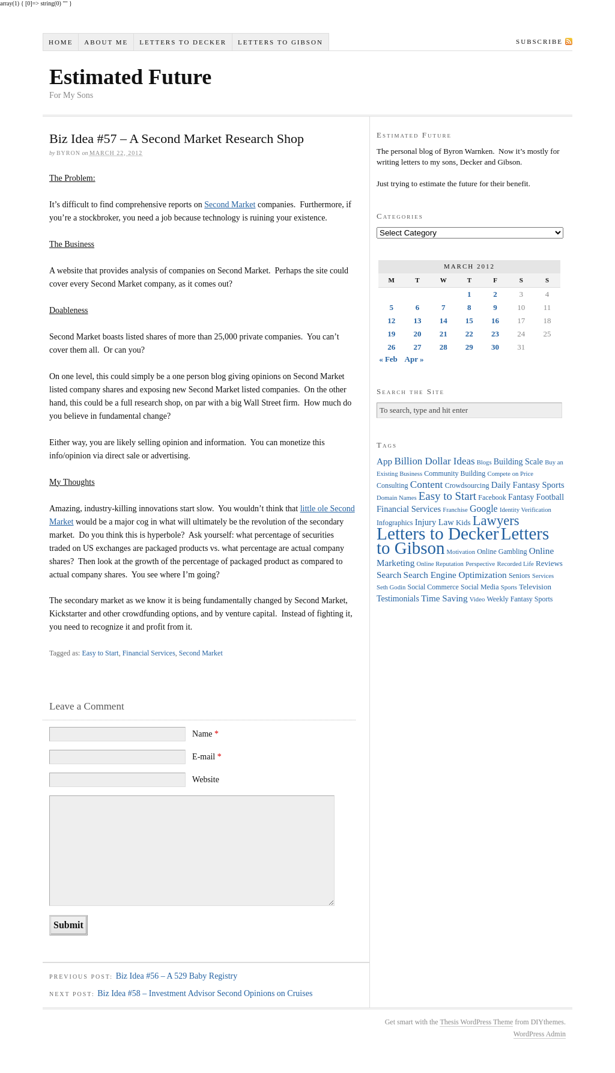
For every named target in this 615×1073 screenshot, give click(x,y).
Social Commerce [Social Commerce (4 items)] (433, 587)
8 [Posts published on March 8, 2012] (469, 307)
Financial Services (149, 653)
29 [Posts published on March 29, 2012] (469, 346)
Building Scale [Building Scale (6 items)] (518, 461)
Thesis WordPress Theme (476, 1022)
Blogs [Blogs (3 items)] (484, 462)
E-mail (207, 756)
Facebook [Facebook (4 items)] (492, 497)
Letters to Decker (182, 42)
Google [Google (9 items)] (484, 508)
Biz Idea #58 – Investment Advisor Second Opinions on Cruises (204, 993)
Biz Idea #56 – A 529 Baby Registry (177, 975)
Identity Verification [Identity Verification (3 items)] (525, 509)
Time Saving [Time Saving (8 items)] (444, 598)
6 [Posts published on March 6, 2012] (418, 307)
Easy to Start (100, 653)
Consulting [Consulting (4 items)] (392, 485)
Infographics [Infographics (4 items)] (395, 522)
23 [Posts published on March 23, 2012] (495, 333)
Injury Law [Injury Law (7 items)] (434, 522)
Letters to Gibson (280, 42)
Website (205, 779)
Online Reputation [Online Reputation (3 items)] (440, 564)
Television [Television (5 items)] (535, 586)
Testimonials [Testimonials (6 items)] (398, 598)
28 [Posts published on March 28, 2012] (443, 346)
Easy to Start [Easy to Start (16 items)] (447, 496)
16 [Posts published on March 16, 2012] (495, 320)
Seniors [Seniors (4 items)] (519, 575)
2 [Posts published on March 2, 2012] (495, 294)
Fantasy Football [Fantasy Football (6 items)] (536, 497)
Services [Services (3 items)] (543, 576)
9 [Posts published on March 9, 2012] (495, 307)
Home (61, 42)
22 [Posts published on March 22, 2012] (469, 333)
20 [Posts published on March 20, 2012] (417, 333)
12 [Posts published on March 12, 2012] (391, 320)
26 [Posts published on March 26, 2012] (391, 346)
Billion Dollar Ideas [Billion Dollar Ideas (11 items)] (434, 461)
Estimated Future (130, 77)
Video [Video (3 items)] (477, 599)
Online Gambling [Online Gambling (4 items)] (502, 551)
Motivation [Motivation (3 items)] (461, 552)
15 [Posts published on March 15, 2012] (469, 320)
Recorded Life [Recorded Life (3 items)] (515, 564)
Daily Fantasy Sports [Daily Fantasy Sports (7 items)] (528, 485)
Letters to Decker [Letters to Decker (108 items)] (438, 533)
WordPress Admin (540, 1034)
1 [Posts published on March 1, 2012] (469, 294)
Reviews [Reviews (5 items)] (549, 563)
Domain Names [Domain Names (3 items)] (397, 497)
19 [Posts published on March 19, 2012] (391, 333)
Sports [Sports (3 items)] (509, 587)
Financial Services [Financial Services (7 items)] (409, 509)
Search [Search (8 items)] (389, 575)
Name (205, 733)
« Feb (388, 358)
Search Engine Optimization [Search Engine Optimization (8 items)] (455, 575)
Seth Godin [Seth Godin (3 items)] (391, 587)
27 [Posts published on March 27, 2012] (417, 346)
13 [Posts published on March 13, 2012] (417, 320)
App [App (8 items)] (384, 461)
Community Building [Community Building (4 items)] (454, 473)
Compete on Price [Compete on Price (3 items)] (510, 473)
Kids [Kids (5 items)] (463, 522)
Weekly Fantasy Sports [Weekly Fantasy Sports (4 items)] (519, 599)
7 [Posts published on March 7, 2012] (443, 307)
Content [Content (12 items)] (426, 484)
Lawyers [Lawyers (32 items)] (496, 520)
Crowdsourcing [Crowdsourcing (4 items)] (467, 485)
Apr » (414, 358)
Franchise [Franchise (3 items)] (455, 509)
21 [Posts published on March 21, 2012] (443, 333)
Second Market (229, 204)
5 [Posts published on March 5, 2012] (391, 307)
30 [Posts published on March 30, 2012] (495, 346)
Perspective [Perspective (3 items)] (480, 564)
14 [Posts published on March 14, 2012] (443, 320)
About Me (106, 42)
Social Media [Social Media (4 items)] (479, 587)
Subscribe (539, 41)
